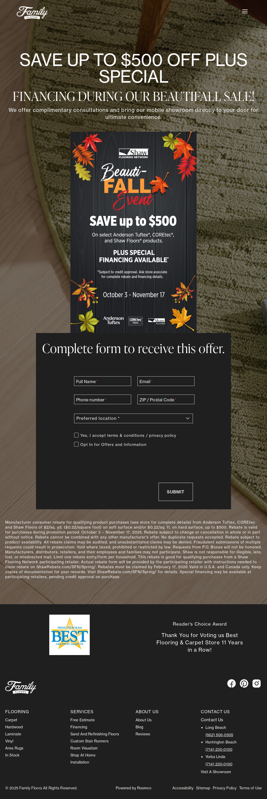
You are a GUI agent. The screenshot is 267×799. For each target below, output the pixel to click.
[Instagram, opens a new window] (256, 683)
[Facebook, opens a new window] (231, 683)
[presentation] (113, 461)
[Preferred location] (133, 418)
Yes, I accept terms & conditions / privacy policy (128, 435)
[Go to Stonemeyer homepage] (20, 687)
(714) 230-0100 (218, 749)
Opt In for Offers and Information (113, 444)
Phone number (91, 399)
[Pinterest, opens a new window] (244, 683)
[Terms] (76, 434)
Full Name (87, 381)
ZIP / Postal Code (158, 399)
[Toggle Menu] (245, 11)
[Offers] (76, 443)
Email (146, 381)
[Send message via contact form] (175, 491)
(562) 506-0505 (219, 734)
